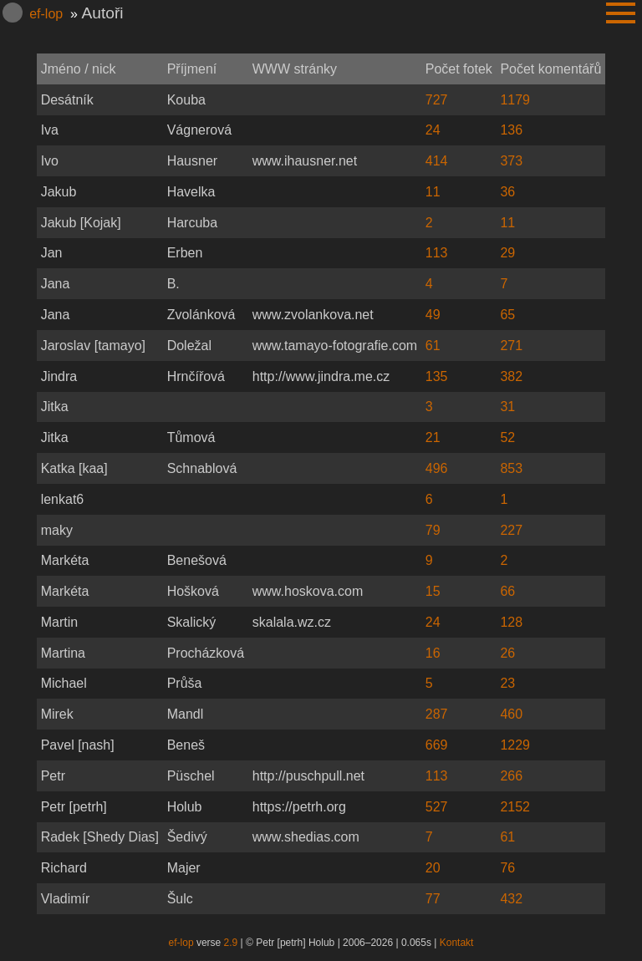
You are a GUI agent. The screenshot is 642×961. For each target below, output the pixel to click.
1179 (515, 100)
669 (436, 745)
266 (511, 776)
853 (511, 468)
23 (507, 683)
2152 (515, 807)
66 (507, 591)
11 (433, 192)
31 (507, 406)
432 (511, 899)
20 (433, 868)
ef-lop (46, 14)
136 (511, 130)
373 (511, 161)
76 (507, 868)
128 (511, 622)
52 (507, 437)
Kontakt (457, 942)
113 (436, 253)
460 (511, 714)
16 (433, 653)
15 (433, 591)
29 (507, 253)
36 (507, 192)
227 (511, 530)
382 (511, 376)
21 (433, 437)
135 (436, 376)
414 (436, 161)
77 (433, 899)
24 (433, 130)
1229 (515, 745)
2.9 (231, 942)
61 (433, 345)
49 (433, 315)
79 (433, 530)
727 (436, 100)
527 (436, 807)
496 (436, 468)
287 (436, 714)
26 (507, 653)
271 (511, 345)
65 (507, 315)
